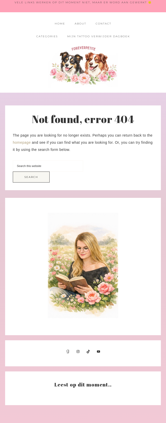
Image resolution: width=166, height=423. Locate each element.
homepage (22, 142)
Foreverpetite (83, 65)
